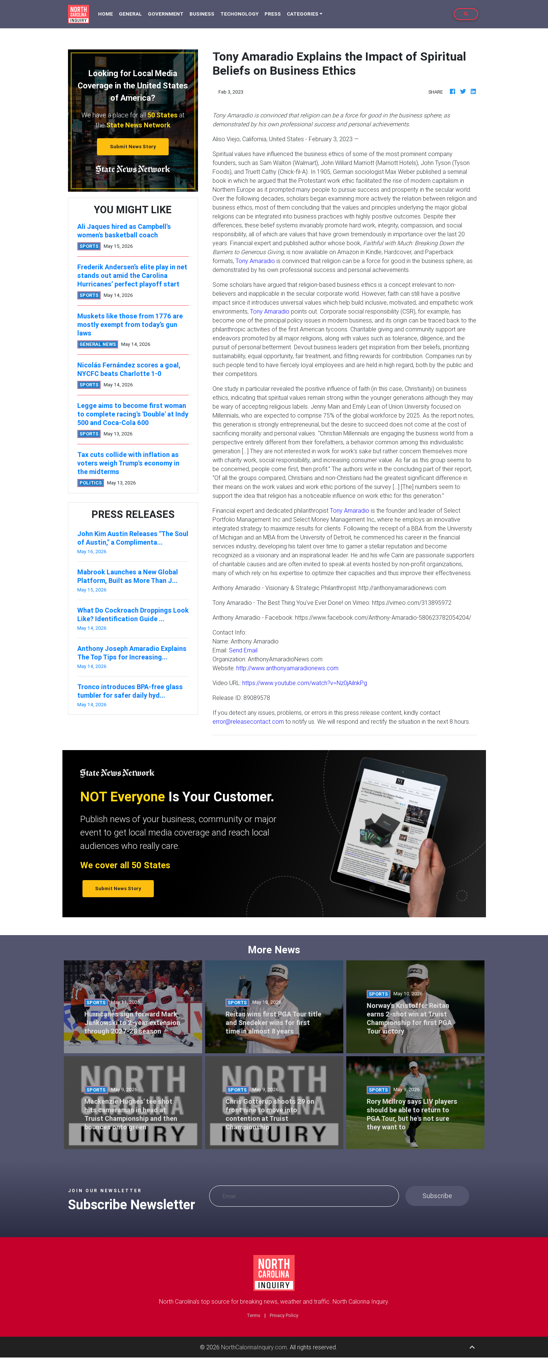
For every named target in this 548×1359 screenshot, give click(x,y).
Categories (302, 14)
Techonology (239, 14)
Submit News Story (133, 146)
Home (107, 13)
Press (273, 14)
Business (201, 14)
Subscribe (437, 1195)
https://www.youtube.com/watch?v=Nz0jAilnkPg (304, 683)
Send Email (243, 650)
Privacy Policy (284, 1315)
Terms (253, 1315)
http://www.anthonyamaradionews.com (287, 668)
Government (166, 14)
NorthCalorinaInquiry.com (254, 1347)
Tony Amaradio (255, 261)
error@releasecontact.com (248, 721)
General (130, 14)
